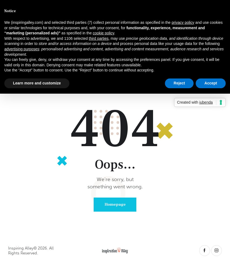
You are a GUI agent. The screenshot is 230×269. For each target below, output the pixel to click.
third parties (99, 38)
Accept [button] (210, 83)
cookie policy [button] (103, 33)
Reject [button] (179, 83)
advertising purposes (21, 49)
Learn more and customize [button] (37, 83)
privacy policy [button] (183, 22)
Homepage (115, 204)
